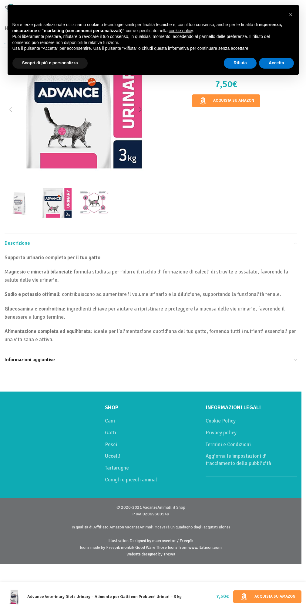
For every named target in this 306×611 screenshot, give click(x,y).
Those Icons (166, 547)
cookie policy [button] (181, 30)
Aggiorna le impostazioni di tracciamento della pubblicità (238, 460)
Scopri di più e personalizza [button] (50, 62)
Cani (110, 421)
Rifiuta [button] (240, 62)
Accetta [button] (276, 62)
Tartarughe (117, 468)
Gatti (110, 432)
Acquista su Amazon (226, 101)
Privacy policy (221, 432)
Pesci (111, 444)
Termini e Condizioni (228, 444)
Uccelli (112, 456)
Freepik (113, 547)
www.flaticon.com (205, 547)
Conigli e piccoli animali (132, 480)
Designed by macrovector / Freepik (161, 540)
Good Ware (145, 547)
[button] (11, 110)
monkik (127, 547)
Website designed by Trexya (150, 554)
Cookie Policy (221, 421)
